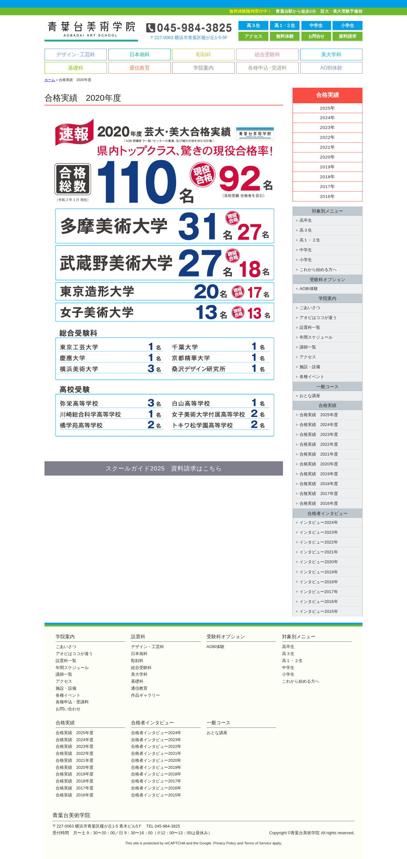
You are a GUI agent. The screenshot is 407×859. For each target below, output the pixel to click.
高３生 (253, 25)
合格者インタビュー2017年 (156, 781)
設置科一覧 (310, 327)
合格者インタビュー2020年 (156, 760)
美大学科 (331, 54)
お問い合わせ (68, 709)
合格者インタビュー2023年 (156, 739)
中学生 (316, 25)
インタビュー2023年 (319, 532)
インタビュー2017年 (319, 591)
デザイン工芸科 (75, 54)
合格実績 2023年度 (319, 434)
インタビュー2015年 (319, 611)
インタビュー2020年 (319, 561)
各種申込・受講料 (72, 702)
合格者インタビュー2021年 (156, 753)
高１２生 (284, 25)
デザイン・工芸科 (147, 646)
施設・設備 (310, 366)
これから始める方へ (318, 269)
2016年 (327, 196)
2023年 (327, 127)
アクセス (253, 36)
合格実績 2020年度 (319, 464)
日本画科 (139, 54)
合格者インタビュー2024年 (156, 732)
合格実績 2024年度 (319, 424)
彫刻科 (203, 54)
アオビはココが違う (318, 317)
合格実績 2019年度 (319, 473)
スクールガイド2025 (164, 468)
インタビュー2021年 (319, 552)
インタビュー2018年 (319, 581)
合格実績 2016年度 (319, 503)
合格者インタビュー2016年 (156, 788)
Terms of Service (258, 843)
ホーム (50, 80)
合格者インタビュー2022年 (156, 746)
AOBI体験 (331, 68)
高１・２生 (310, 240)
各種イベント (312, 376)
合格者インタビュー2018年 (156, 774)
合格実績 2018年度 (319, 483)
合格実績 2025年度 (319, 414)
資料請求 (347, 36)
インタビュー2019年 (319, 572)
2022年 (327, 137)
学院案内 (203, 68)
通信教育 (139, 68)
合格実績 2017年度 (319, 493)
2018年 (327, 176)
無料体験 (285, 36)
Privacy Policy (224, 843)
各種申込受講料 (267, 68)
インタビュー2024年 (319, 522)
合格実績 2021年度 (319, 454)
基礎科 (75, 68)
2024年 (327, 117)
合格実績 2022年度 (319, 444)
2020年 (327, 157)
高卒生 (306, 220)
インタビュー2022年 (319, 542)
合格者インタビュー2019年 (156, 767)
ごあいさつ (310, 307)
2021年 (327, 147)
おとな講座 (310, 395)
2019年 (327, 167)
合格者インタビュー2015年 (156, 795)
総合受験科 (267, 54)
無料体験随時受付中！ (250, 11)
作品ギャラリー (145, 695)
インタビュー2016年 (319, 601)
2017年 (327, 186)
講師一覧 (308, 347)
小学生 (347, 25)
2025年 (327, 108)
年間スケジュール (316, 337)
